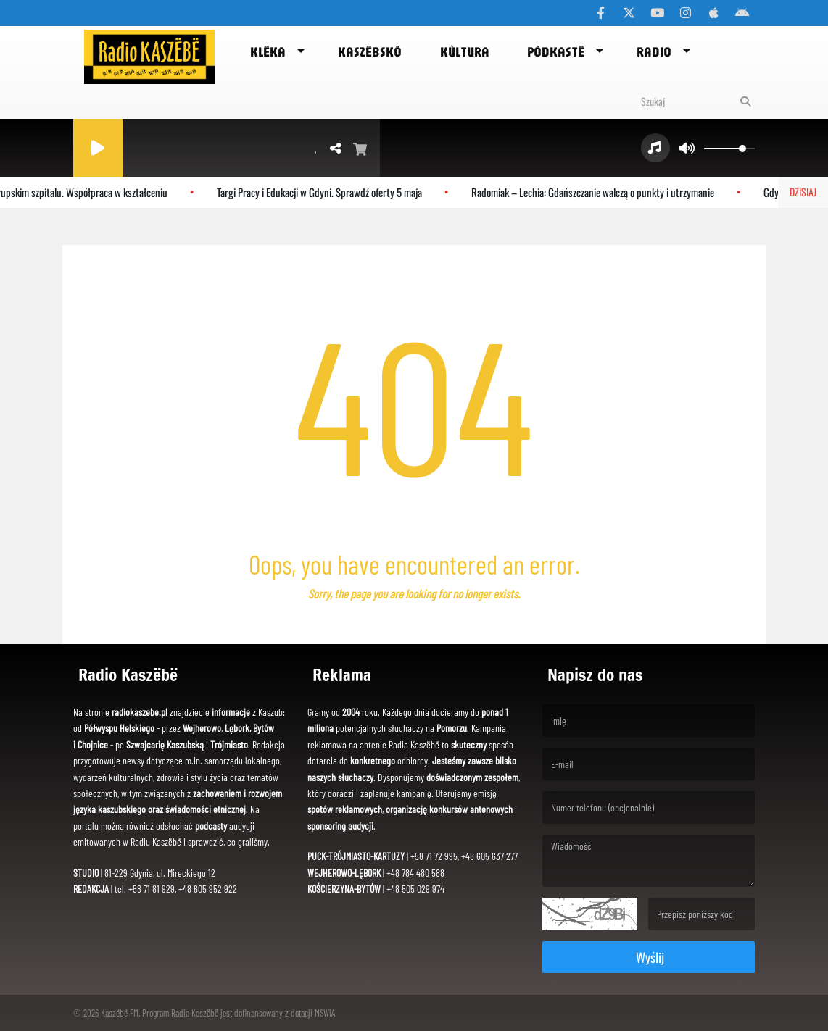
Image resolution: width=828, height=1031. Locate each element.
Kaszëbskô (370, 51)
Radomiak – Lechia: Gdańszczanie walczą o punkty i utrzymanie (596, 192)
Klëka (268, 51)
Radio (654, 51)
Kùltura (464, 51)
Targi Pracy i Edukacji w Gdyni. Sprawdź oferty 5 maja (323, 192)
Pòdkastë (555, 51)
